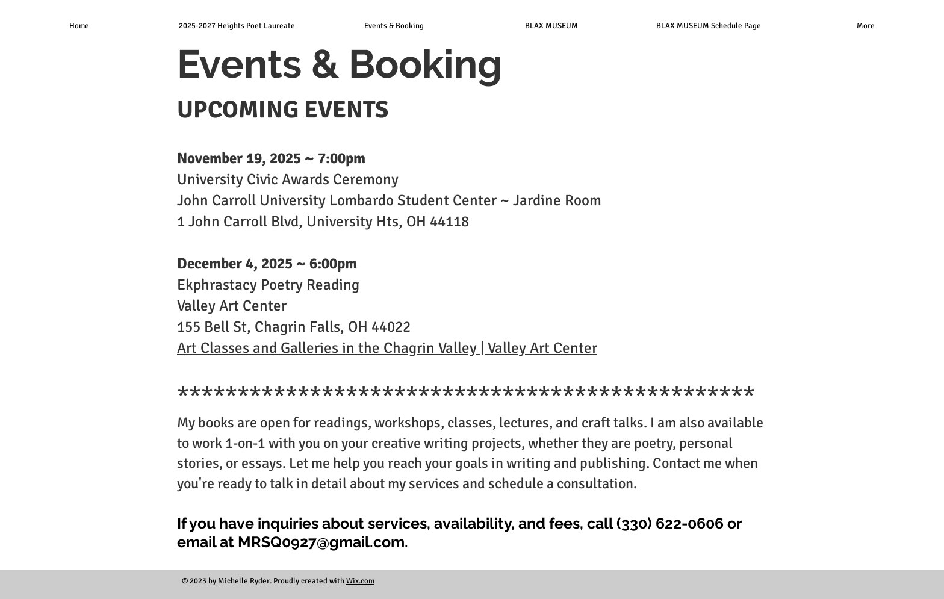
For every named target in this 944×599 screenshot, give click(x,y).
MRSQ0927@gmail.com (321, 542)
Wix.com (360, 581)
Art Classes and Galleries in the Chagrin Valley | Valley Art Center (387, 347)
